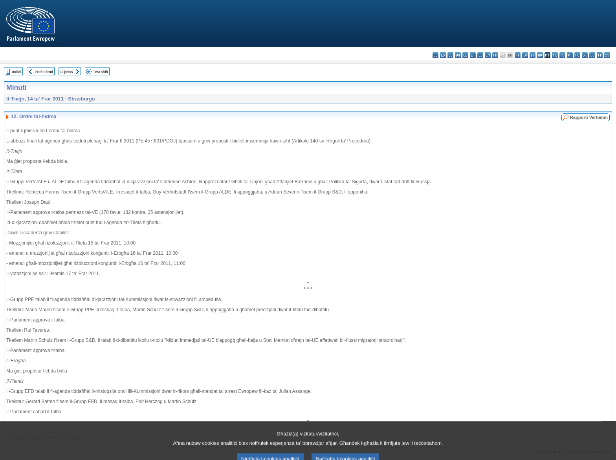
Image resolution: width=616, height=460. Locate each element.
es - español (443, 55)
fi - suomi (600, 55)
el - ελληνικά (480, 55)
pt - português (570, 55)
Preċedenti (44, 71)
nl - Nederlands (555, 55)
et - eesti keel (473, 55)
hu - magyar (540, 55)
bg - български (435, 55)
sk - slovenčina (585, 55)
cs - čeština (450, 55)
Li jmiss (66, 71)
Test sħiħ (100, 71)
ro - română (577, 55)
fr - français (495, 55)
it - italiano (518, 55)
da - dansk (458, 55)
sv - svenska (607, 55)
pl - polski (562, 55)
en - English (488, 55)
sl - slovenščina (592, 55)
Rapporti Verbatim (589, 117)
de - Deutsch (465, 55)
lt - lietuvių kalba (532, 55)
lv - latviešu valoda (525, 55)
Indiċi (16, 71)
